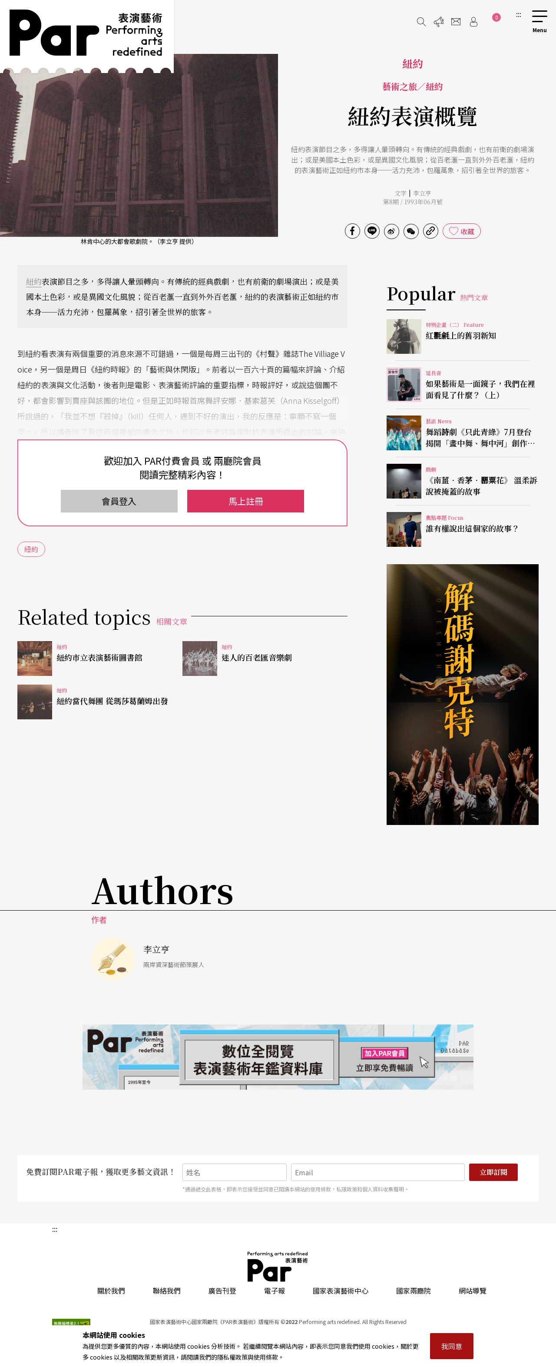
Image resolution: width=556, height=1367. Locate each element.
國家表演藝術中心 (340, 1290)
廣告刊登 (222, 1290)
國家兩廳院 (413, 1290)
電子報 (274, 1290)
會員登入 (119, 501)
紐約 (34, 281)
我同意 (451, 1346)
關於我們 (111, 1290)
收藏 (467, 231)
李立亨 (422, 193)
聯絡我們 (167, 1290)
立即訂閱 (493, 1172)
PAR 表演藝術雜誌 (278, 1266)
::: (518, 14)
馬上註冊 (245, 501)
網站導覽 (472, 1290)
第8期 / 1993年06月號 (413, 201)
